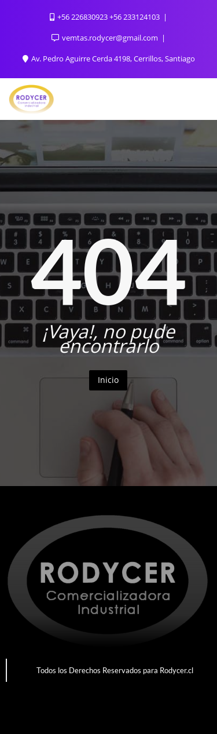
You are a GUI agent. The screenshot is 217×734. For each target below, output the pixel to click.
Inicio (108, 379)
